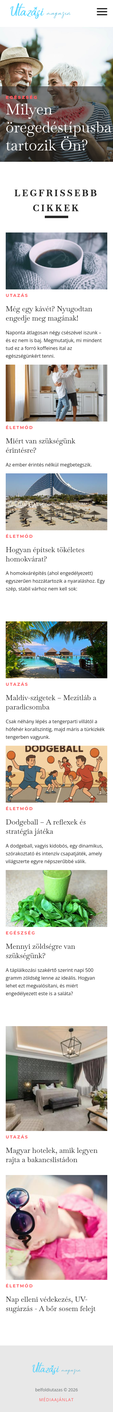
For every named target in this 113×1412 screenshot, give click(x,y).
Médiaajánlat (56, 1399)
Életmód (19, 427)
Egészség (22, 97)
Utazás (17, 295)
